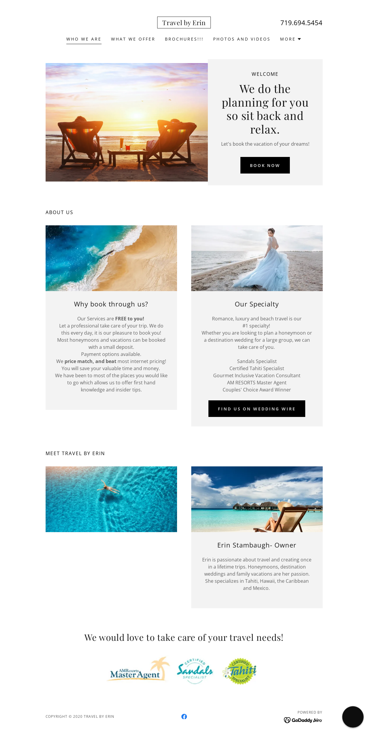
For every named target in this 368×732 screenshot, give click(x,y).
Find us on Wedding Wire (257, 409)
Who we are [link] (84, 39)
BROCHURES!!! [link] (184, 39)
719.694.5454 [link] (301, 22)
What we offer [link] (133, 39)
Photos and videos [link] (242, 39)
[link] (184, 23)
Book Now (265, 165)
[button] (291, 39)
